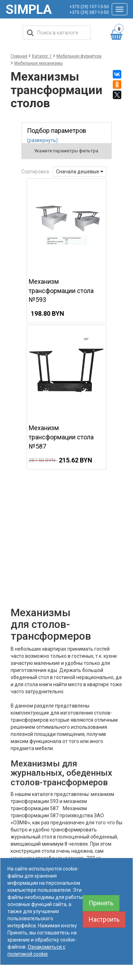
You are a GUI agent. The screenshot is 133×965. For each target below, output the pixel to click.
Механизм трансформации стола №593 (61, 290)
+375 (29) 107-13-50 (89, 6)
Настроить (104, 919)
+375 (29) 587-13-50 (89, 12)
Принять (101, 903)
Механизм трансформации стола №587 (61, 437)
